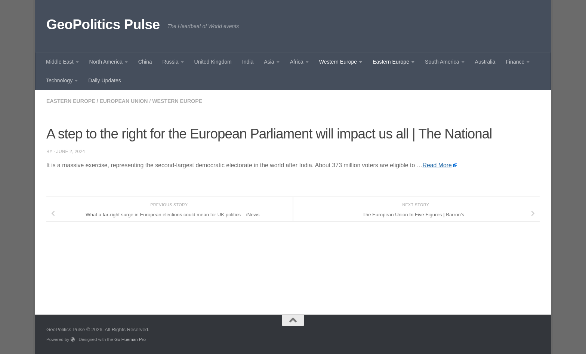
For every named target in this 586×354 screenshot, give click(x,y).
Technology (59, 80)
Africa (296, 62)
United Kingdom (213, 62)
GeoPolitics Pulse (103, 24)
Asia (269, 62)
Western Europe (338, 62)
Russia (171, 62)
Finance (515, 62)
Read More (436, 165)
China (145, 62)
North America (106, 62)
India (248, 62)
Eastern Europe (391, 62)
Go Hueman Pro (130, 339)
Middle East (60, 62)
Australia (485, 62)
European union (123, 101)
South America (442, 62)
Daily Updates (104, 80)
